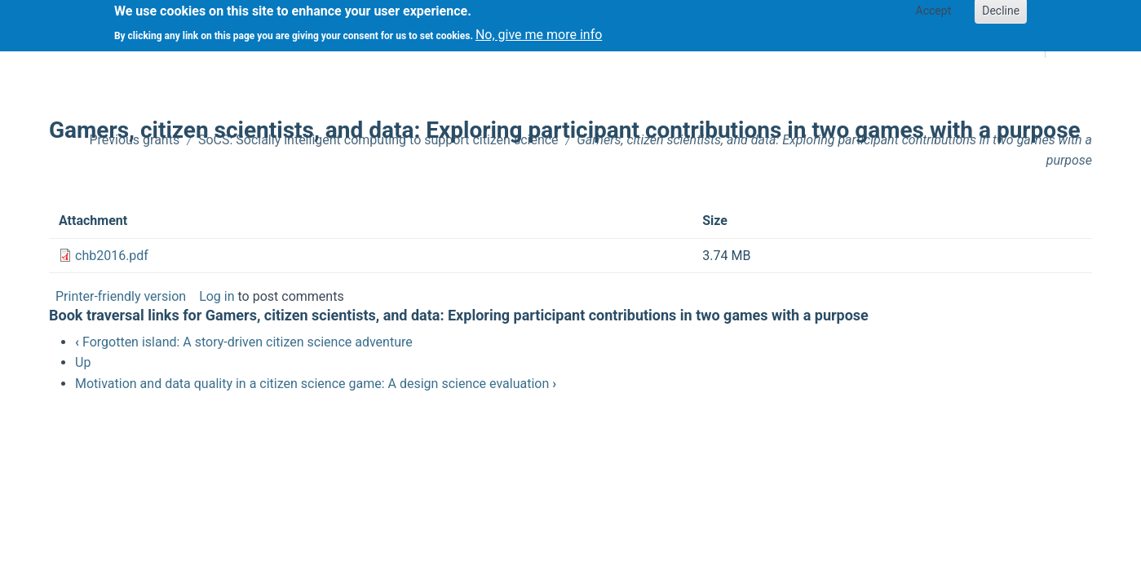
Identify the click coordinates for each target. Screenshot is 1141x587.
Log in (216, 296)
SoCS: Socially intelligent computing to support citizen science (378, 140)
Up (83, 362)
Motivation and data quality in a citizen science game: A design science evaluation (315, 383)
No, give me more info (538, 31)
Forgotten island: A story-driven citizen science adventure (244, 342)
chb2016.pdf (111, 255)
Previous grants (135, 140)
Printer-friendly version (120, 296)
